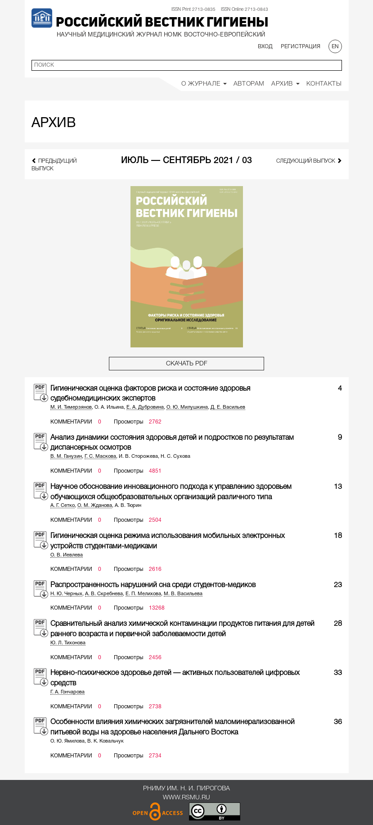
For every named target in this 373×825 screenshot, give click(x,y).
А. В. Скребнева (104, 594)
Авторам (249, 84)
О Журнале (204, 84)
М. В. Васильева (183, 594)
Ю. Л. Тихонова (67, 643)
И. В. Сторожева (138, 456)
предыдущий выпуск (53, 164)
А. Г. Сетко (62, 505)
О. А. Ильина (109, 407)
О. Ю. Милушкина (187, 407)
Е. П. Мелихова (143, 594)
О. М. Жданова (94, 505)
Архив (285, 84)
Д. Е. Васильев (228, 407)
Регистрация (300, 46)
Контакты (324, 84)
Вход (265, 46)
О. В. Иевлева (66, 555)
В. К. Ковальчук (105, 741)
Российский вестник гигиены (162, 23)
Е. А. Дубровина (145, 407)
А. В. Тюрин (128, 505)
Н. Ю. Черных (66, 594)
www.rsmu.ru (186, 798)
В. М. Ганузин (66, 456)
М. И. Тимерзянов (71, 407)
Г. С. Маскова (100, 456)
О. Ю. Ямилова (67, 741)
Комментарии (71, 421)
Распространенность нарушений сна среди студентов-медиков (153, 585)
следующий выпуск (309, 161)
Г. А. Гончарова (67, 692)
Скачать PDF (186, 364)
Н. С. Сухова (175, 456)
